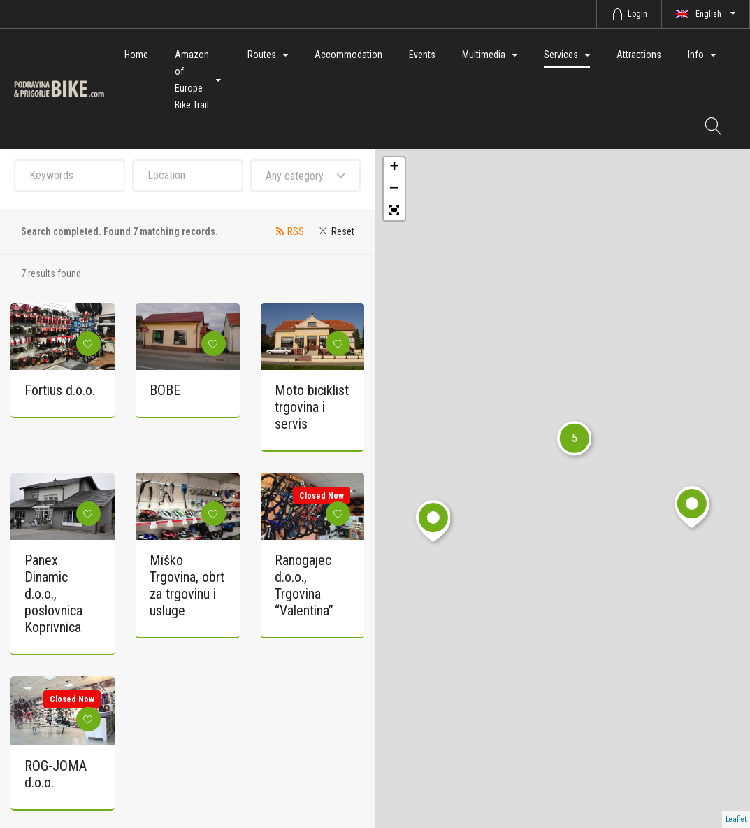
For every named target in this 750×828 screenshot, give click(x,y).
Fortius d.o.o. (59, 390)
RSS (295, 231)
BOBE (165, 390)
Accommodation (348, 54)
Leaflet (736, 819)
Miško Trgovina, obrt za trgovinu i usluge (187, 585)
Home (136, 54)
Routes (261, 54)
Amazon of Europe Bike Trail (192, 79)
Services (561, 54)
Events (422, 54)
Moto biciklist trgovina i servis (312, 407)
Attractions (638, 54)
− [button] (394, 188)
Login (637, 14)
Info (696, 54)
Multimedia (483, 54)
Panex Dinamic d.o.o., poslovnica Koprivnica (53, 594)
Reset (342, 231)
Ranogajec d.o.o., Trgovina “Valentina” (304, 585)
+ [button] (393, 167)
